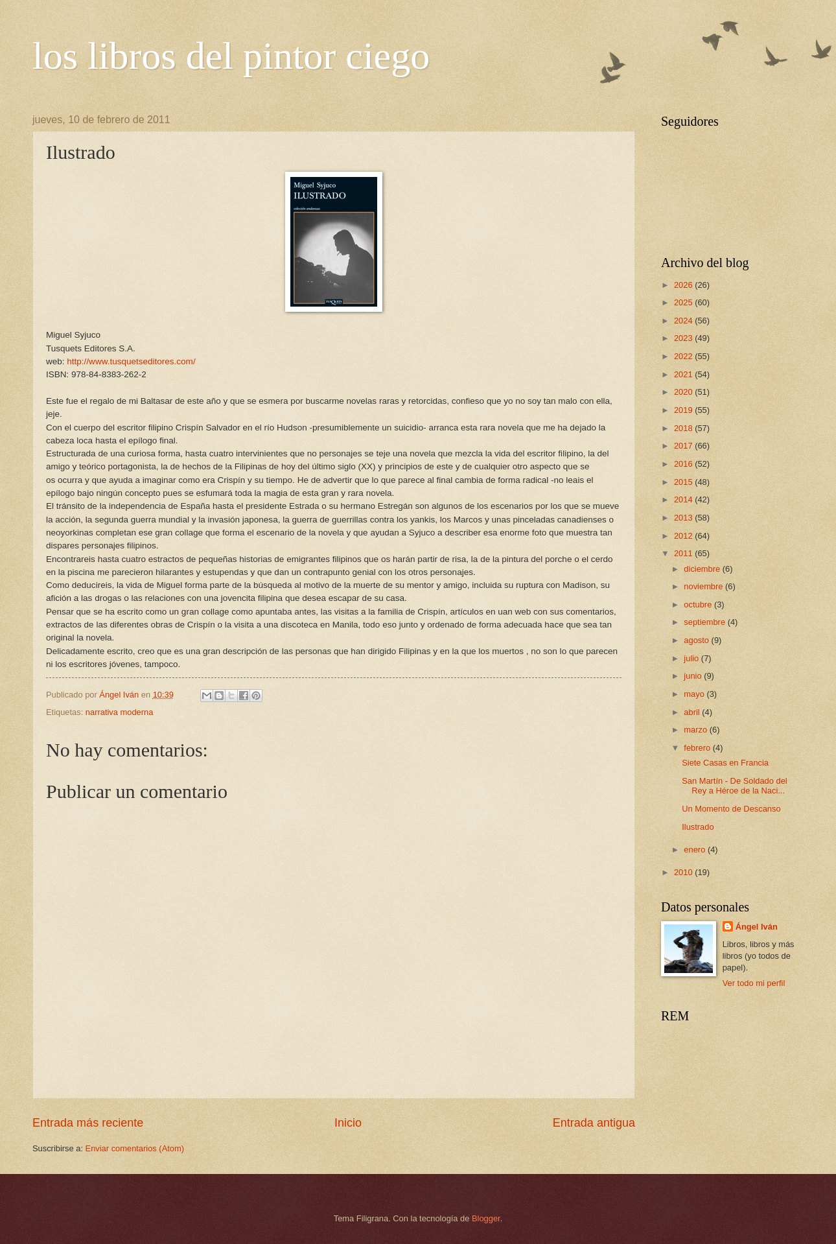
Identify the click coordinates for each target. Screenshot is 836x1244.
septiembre (705, 622)
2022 (684, 356)
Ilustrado (698, 827)
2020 (684, 392)
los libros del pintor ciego (231, 55)
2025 (684, 302)
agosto (697, 640)
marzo (696, 729)
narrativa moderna (119, 712)
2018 (684, 428)
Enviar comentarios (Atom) (135, 1148)
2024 (684, 320)
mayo (695, 694)
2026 (684, 285)
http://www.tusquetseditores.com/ (131, 361)
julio (692, 658)
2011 (684, 553)
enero (696, 849)
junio (694, 676)
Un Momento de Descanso (731, 809)
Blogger (486, 1218)
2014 (684, 499)
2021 (684, 374)
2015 (684, 482)
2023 (684, 338)
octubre (699, 604)
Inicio (348, 1122)
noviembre (704, 586)
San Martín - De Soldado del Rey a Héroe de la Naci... (734, 785)
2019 (684, 410)
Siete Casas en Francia (725, 763)
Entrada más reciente (87, 1122)
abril (693, 712)
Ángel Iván (757, 927)
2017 (684, 446)
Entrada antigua (594, 1122)
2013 (684, 517)
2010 (684, 872)
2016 (684, 464)
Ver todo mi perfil (754, 983)
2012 (684, 536)
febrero (698, 748)
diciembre (703, 569)
